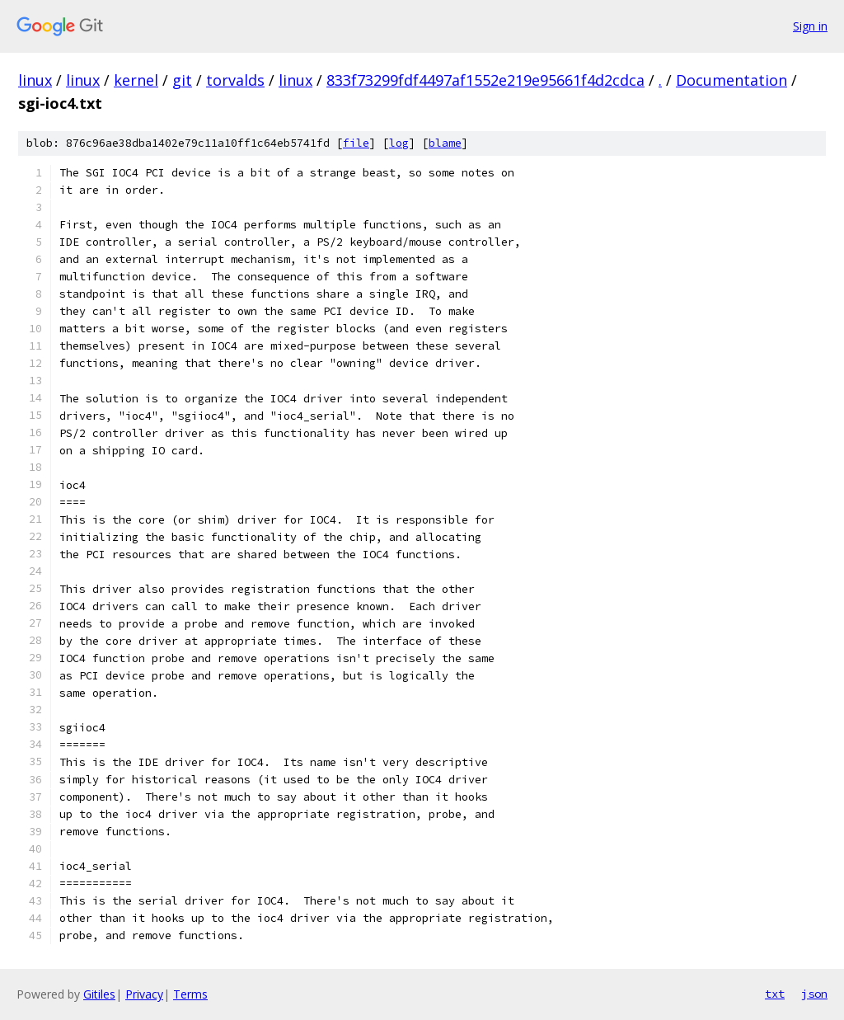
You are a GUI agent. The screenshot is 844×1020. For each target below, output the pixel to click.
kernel (136, 80)
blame (445, 143)
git (182, 80)
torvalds (235, 80)
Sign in (810, 26)
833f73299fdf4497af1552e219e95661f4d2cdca (485, 80)
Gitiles (99, 994)
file (356, 143)
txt (775, 993)
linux (35, 80)
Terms (190, 994)
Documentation (731, 80)
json (814, 993)
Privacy (144, 994)
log (399, 143)
